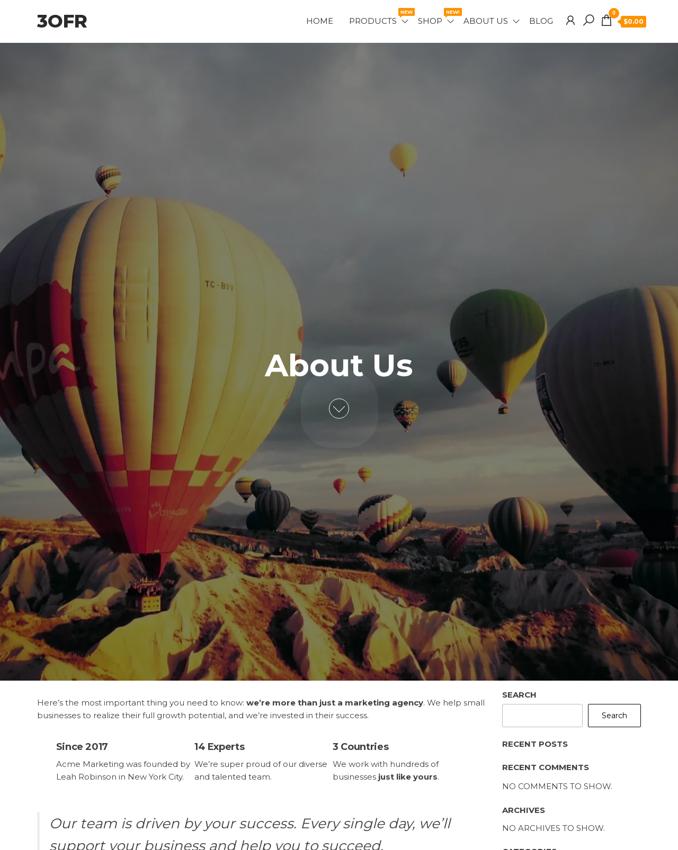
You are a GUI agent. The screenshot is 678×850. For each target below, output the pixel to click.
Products (379, 17)
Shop (437, 17)
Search (519, 695)
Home (319, 21)
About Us (485, 21)
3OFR (62, 21)
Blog (541, 21)
